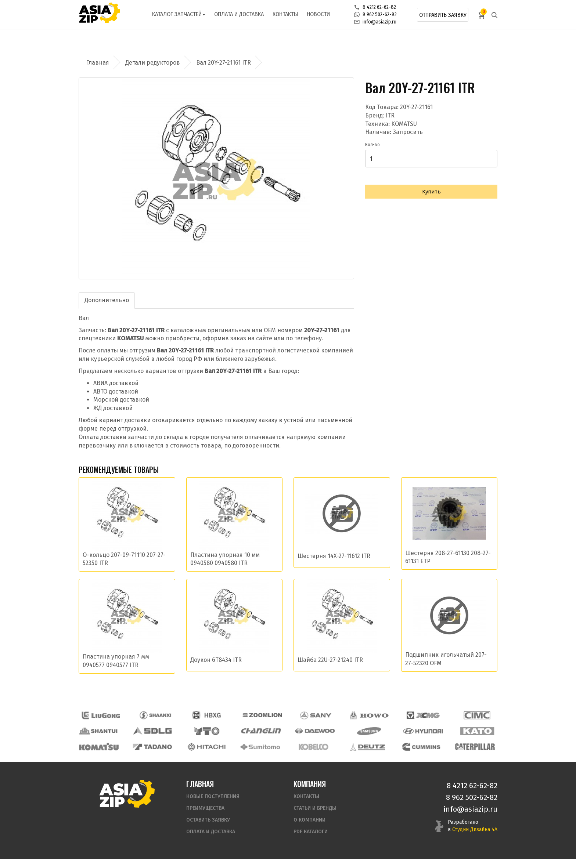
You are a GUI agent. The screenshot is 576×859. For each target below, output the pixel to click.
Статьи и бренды (315, 808)
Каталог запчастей (178, 14)
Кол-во (372, 144)
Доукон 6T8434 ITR (216, 659)
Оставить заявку (208, 820)
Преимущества (205, 808)
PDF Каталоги (311, 832)
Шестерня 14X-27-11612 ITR (334, 555)
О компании (309, 820)
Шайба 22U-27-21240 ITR (330, 659)
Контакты (285, 14)
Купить (431, 191)
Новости (318, 14)
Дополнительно (106, 300)
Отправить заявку (443, 14)
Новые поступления (213, 796)
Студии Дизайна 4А (474, 829)
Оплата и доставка (239, 14)
